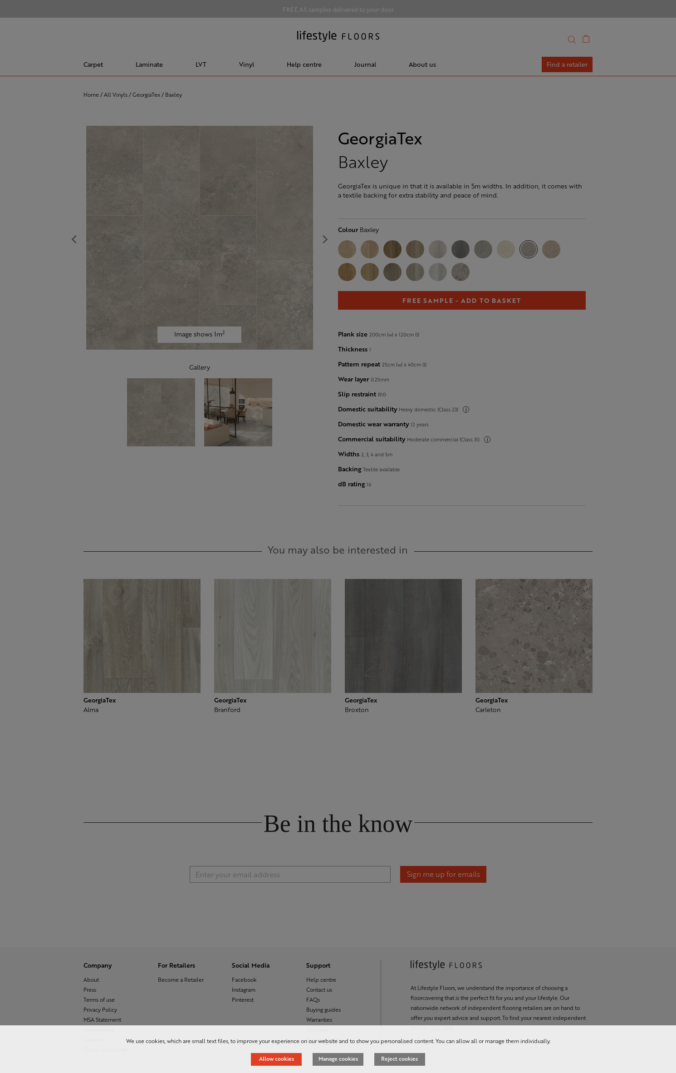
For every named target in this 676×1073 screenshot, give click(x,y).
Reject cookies (399, 1058)
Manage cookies (338, 1058)
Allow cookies (276, 1058)
